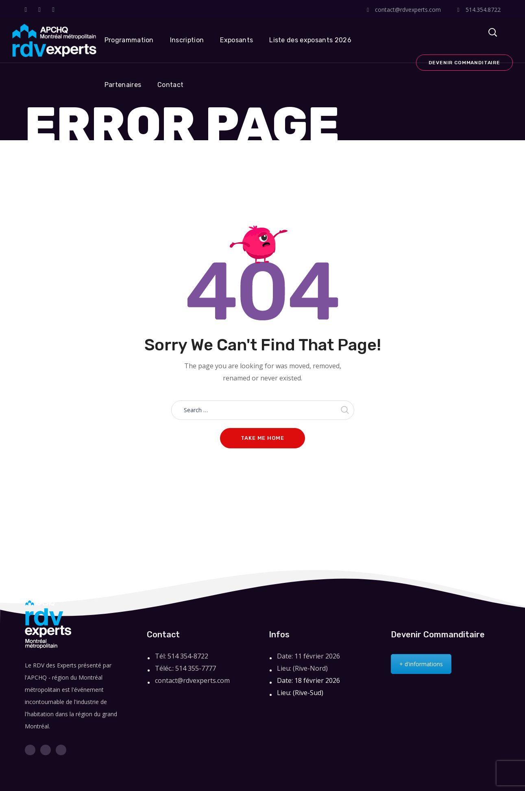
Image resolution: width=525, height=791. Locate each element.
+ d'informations (421, 664)
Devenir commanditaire (464, 62)
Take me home (262, 438)
